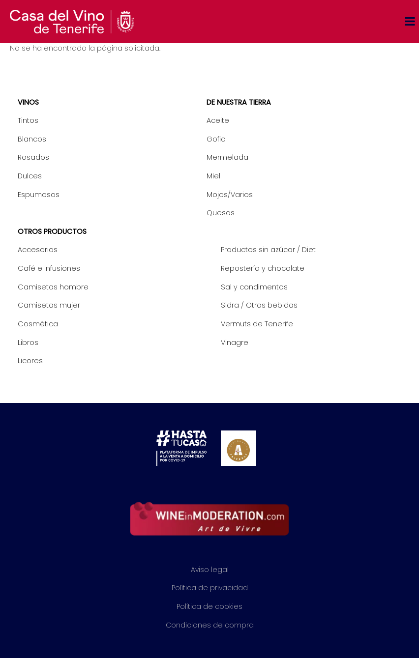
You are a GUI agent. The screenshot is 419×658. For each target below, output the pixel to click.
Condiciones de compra (210, 625)
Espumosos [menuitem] (39, 195)
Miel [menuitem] (213, 176)
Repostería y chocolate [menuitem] (262, 268)
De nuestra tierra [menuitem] (239, 102)
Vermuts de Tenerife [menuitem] (257, 324)
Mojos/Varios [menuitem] (230, 195)
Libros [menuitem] (28, 342)
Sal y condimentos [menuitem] (254, 287)
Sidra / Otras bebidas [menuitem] (259, 305)
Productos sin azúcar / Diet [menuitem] (268, 250)
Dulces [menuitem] (30, 176)
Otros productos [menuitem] (52, 231)
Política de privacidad (210, 588)
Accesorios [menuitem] (38, 250)
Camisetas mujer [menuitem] (49, 305)
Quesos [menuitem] (221, 213)
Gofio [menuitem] (216, 139)
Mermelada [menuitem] (227, 157)
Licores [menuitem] (30, 361)
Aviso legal (210, 569)
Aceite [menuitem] (218, 120)
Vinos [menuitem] (28, 102)
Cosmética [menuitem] (38, 324)
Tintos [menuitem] (28, 120)
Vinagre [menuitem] (234, 342)
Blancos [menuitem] (32, 139)
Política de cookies (209, 606)
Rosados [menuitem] (33, 157)
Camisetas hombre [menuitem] (53, 287)
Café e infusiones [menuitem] (49, 268)
